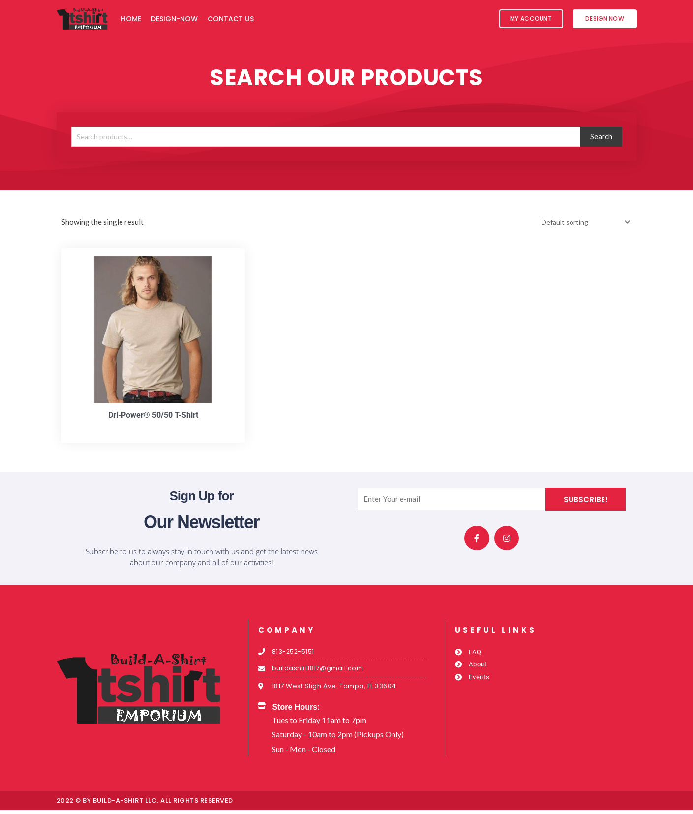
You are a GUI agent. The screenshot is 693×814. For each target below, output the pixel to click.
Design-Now (174, 19)
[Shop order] (581, 222)
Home (131, 19)
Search (601, 136)
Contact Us (231, 19)
